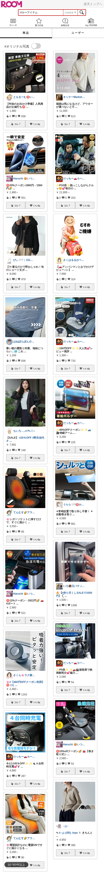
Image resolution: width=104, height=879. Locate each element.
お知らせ (65, 22)
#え (12, 685)
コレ (17, 124)
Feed (13, 22)
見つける (39, 22)
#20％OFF (25, 437)
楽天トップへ (93, 4)
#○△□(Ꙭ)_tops (68, 832)
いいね (36, 124)
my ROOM (91, 22)
